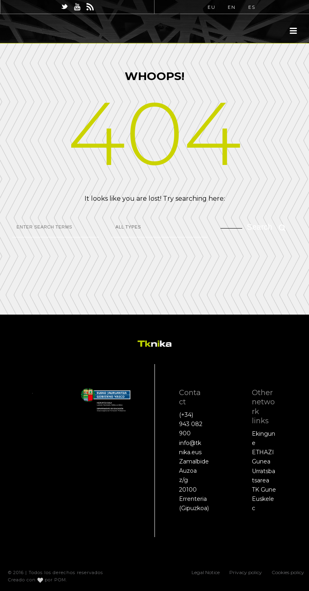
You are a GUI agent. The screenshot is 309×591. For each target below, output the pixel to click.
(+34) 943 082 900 (190, 424)
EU (212, 7)
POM (60, 580)
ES (251, 7)
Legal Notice (206, 572)
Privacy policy (245, 572)
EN (232, 7)
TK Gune (264, 489)
